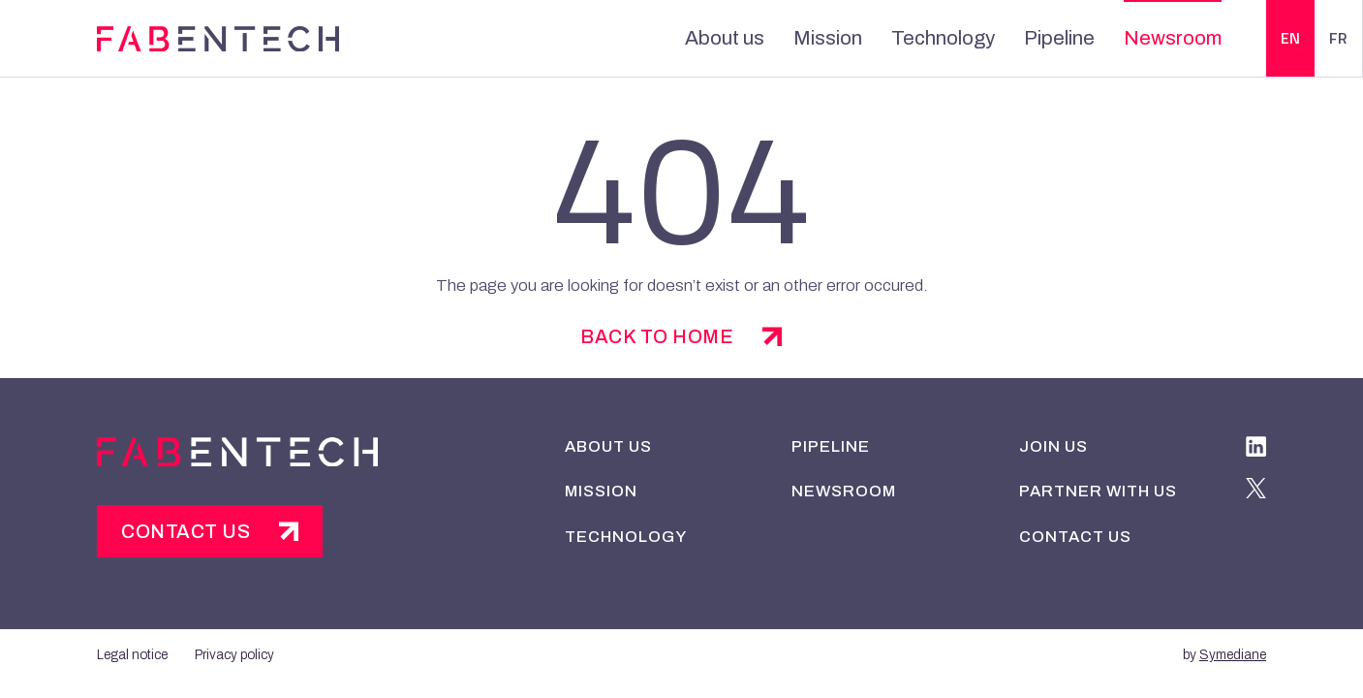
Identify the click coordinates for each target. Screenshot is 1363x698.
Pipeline (1032, 38)
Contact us (187, 532)
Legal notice (132, 653)
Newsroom (1137, 38)
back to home (656, 336)
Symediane (1231, 653)
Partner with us (1096, 490)
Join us (1052, 445)
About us (721, 38)
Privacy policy (235, 653)
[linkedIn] (1256, 449)
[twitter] (1256, 491)
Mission (817, 38)
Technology (925, 38)
